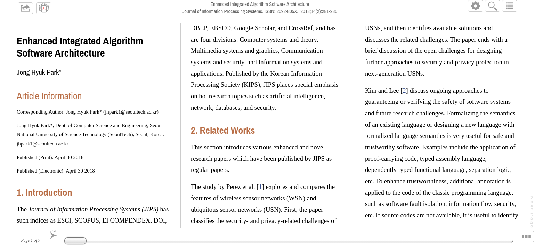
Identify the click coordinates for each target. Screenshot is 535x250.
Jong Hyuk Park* (39, 72)
